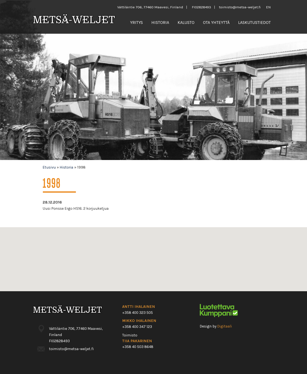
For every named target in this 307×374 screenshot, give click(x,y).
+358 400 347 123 (137, 326)
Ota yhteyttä (216, 22)
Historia (160, 22)
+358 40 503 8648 (137, 346)
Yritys (136, 22)
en (268, 7)
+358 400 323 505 (137, 312)
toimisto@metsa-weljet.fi (240, 7)
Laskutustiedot (254, 22)
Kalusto (186, 22)
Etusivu (49, 167)
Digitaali (224, 326)
